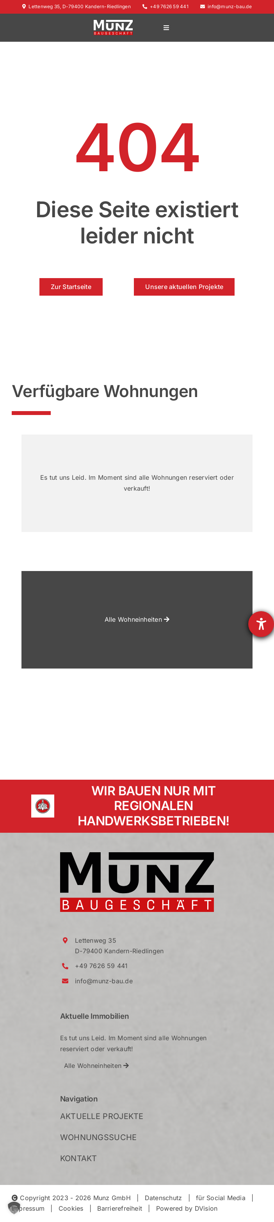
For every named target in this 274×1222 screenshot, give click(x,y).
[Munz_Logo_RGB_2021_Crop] (137, 855)
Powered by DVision (186, 1208)
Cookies (71, 1208)
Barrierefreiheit (119, 1208)
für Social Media (221, 1198)
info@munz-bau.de (226, 6)
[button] (14, 1208)
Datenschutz (163, 1198)
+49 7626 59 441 (165, 6)
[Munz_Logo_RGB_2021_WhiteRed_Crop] (113, 23)
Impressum (28, 1208)
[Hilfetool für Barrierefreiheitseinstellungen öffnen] (261, 624)
